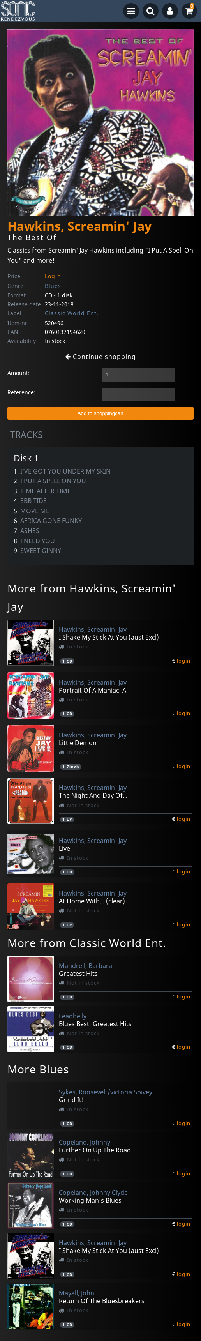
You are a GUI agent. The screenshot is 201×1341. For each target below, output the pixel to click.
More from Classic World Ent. (86, 942)
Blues (53, 286)
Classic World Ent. (72, 313)
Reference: (21, 392)
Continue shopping (100, 356)
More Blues (38, 1069)
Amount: (18, 372)
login (183, 660)
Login (53, 276)
